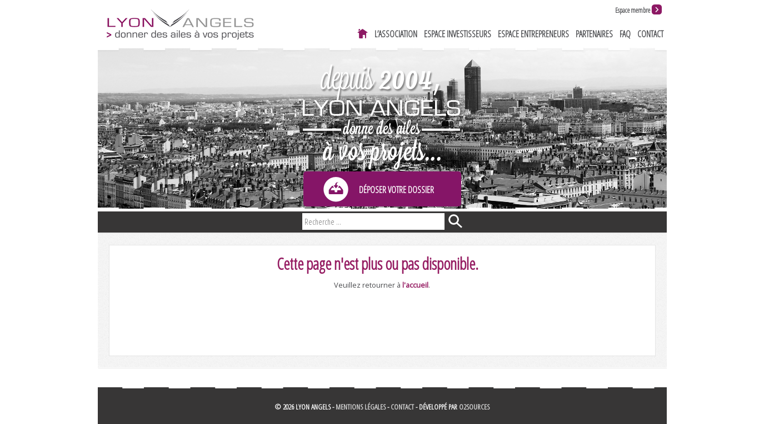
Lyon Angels (179, 23)
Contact (650, 34)
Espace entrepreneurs (533, 34)
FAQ (625, 34)
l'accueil (415, 285)
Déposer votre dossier (396, 190)
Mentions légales (361, 406)
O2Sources (474, 406)
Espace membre (632, 10)
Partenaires (594, 34)
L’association (395, 34)
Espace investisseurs (457, 34)
